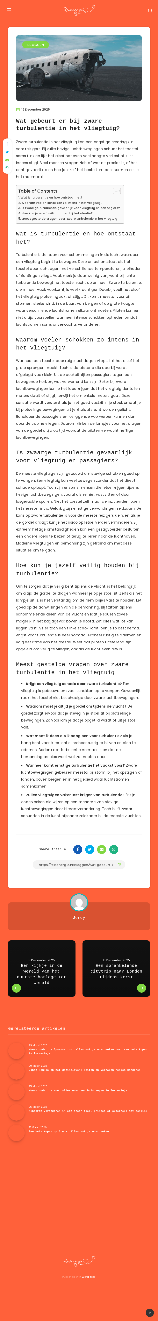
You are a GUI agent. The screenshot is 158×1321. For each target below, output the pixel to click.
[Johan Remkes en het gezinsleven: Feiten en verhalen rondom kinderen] (16, 1085)
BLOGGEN (36, 45)
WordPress (89, 1290)
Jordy (78, 931)
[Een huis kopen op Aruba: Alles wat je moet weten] (16, 1146)
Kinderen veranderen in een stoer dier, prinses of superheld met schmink (83, 1126)
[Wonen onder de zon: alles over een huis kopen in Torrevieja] (16, 1105)
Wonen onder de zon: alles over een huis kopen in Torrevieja (80, 1104)
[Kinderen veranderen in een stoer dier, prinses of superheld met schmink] (16, 1126)
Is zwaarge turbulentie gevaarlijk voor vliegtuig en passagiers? (75, 207)
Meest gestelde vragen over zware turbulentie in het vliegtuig (73, 218)
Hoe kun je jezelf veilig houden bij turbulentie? (60, 213)
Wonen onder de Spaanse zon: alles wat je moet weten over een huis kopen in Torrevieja (85, 1065)
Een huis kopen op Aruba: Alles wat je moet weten (70, 1145)
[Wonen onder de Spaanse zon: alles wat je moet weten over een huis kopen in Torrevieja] (16, 1064)
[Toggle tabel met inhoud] (123, 190)
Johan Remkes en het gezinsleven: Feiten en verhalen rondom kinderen (87, 1083)
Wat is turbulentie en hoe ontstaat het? (54, 197)
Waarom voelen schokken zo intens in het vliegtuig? (65, 202)
